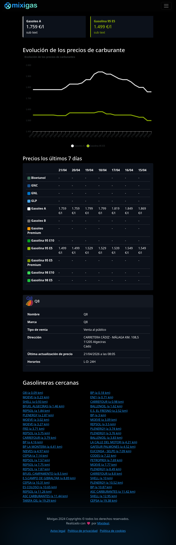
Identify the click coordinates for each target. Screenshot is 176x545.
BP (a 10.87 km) (101, 487)
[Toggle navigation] (166, 6)
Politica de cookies (113, 531)
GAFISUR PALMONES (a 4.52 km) (112, 447)
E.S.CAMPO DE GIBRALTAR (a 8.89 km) (49, 478)
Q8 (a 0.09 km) (33, 393)
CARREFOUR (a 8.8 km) (106, 474)
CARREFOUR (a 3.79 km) (39, 438)
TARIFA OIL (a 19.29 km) (39, 501)
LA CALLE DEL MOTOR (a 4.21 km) (113, 442)
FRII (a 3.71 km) (33, 429)
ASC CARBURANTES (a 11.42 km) (112, 492)
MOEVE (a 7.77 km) (103, 465)
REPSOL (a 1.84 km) (36, 411)
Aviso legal (57, 531)
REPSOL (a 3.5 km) (103, 424)
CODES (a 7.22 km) (103, 456)
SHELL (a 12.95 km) (103, 496)
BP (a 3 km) (98, 415)
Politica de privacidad (83, 531)
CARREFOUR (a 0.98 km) (107, 402)
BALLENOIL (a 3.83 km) (106, 438)
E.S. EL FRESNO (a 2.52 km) (109, 411)
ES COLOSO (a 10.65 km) (40, 487)
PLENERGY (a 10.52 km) (106, 483)
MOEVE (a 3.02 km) (36, 420)
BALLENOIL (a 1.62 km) (106, 406)
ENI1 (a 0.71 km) (101, 397)
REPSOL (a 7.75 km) (36, 465)
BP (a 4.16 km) (33, 442)
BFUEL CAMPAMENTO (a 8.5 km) (45, 474)
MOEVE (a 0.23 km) (36, 397)
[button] (77, 145)
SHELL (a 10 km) (101, 478)
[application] (88, 101)
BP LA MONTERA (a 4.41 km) (42, 447)
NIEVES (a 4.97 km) (36, 451)
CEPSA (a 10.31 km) (36, 483)
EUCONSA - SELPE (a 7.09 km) (110, 451)
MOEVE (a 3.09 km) (103, 420)
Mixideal (103, 523)
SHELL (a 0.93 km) (35, 402)
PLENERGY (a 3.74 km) (105, 429)
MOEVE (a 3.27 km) (36, 424)
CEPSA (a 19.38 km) (103, 501)
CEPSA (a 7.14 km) (35, 456)
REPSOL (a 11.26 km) (37, 492)
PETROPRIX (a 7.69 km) (106, 460)
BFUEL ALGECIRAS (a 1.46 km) (43, 406)
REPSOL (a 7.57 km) (36, 460)
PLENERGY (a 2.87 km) (38, 415)
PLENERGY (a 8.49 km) (105, 469)
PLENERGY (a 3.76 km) (105, 433)
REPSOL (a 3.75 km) (36, 433)
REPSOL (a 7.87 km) (36, 469)
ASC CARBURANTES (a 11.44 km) (45, 496)
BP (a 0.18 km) (100, 393)
